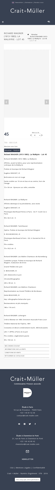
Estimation (29, 2)
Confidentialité (38, 468)
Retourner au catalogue (14, 356)
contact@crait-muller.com (27, 416)
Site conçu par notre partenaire (27, 479)
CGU (12, 468)
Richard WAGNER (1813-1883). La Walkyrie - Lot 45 (38, 38)
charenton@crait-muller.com (27, 444)
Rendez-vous (38, 2)
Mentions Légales (23, 468)
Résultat (34, 34)
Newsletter (19, 2)
